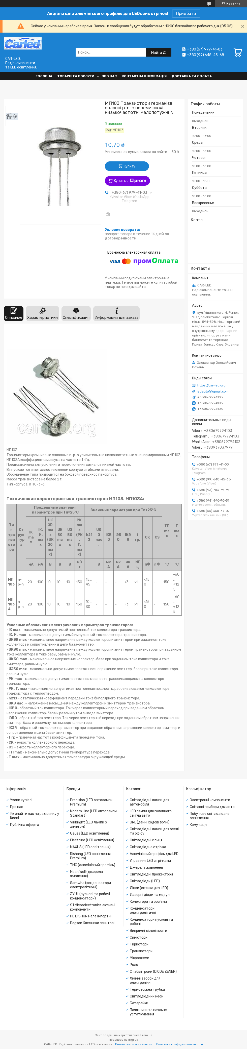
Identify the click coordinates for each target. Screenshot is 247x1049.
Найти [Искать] (157, 52)
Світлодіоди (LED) (145, 881)
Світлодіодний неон (146, 996)
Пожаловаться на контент (134, 1044)
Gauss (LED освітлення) (89, 833)
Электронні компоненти (210, 800)
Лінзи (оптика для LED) (149, 888)
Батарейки (139, 1003)
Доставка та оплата (192, 76)
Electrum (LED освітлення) (92, 840)
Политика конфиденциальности (179, 1044)
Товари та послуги (75, 76)
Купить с (130, 181)
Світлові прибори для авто (212, 807)
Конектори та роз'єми (148, 901)
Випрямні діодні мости (148, 931)
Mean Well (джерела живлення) (86, 874)
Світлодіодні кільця (146, 840)
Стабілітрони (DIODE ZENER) (153, 971)
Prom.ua (146, 1035)
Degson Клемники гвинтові (92, 923)
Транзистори (141, 951)
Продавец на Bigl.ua (123, 1039)
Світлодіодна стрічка (148, 847)
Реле (134, 965)
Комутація (198, 825)
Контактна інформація (144, 76)
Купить (130, 166)
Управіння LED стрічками (150, 861)
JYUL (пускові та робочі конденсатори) (90, 896)
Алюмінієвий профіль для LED (154, 854)
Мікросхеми (139, 958)
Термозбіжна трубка (147, 989)
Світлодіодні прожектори (151, 874)
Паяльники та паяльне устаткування (148, 1012)
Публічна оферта (24, 825)
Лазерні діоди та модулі (150, 895)
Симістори (138, 937)
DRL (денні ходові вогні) (149, 822)
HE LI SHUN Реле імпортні (90, 916)
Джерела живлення (146, 867)
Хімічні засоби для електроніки (145, 980)
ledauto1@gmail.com (213, 391)
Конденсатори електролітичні (143, 910)
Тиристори (139, 944)
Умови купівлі (21, 800)
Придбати (186, 13)
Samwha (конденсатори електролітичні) (90, 885)
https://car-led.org (211, 385)
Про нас (109, 76)
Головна (44, 76)
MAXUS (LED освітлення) (90, 847)
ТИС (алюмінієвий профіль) (92, 865)
